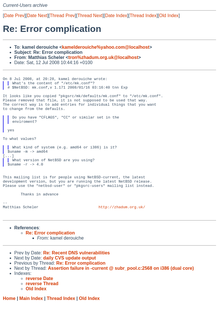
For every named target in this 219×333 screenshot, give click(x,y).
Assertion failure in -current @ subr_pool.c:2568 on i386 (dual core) (121, 297)
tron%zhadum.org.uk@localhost (103, 57)
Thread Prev (62, 15)
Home (9, 327)
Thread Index (143, 15)
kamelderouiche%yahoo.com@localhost (105, 47)
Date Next (37, 15)
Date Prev (14, 15)
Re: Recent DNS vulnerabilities (76, 281)
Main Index (31, 327)
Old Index (169, 15)
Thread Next (89, 15)
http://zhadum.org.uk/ (121, 234)
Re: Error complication (50, 262)
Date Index (116, 15)
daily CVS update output (69, 287)
